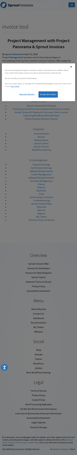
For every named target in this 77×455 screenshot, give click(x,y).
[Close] (71, 67)
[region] (38, 82)
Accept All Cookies (48, 94)
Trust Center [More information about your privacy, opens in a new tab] (14, 86)
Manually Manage (26, 94)
